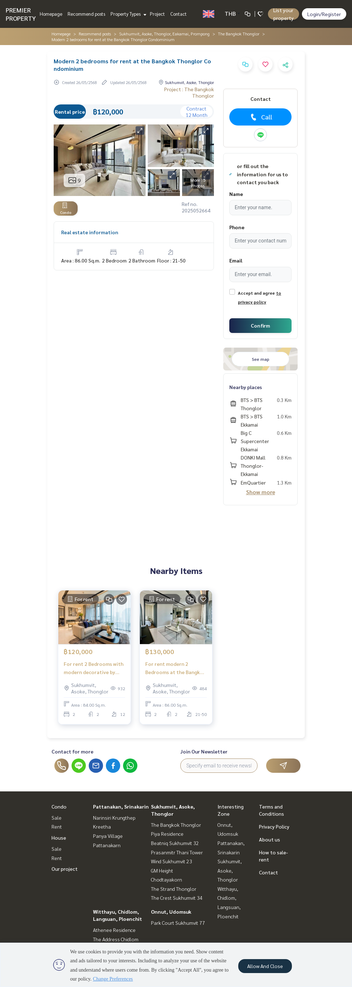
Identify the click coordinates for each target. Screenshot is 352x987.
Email (235, 260)
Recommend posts (86, 14)
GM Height (162, 870)
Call (260, 117)
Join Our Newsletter (204, 751)
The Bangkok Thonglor (238, 33)
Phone (236, 227)
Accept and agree (256, 293)
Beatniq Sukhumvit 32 (175, 843)
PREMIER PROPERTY (21, 14)
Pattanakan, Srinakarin (121, 806)
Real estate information (89, 232)
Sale (57, 817)
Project (157, 14)
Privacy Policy (274, 826)
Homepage (51, 14)
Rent (57, 826)
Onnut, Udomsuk (171, 911)
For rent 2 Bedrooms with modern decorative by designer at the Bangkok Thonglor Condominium (93, 668)
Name (236, 194)
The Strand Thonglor (173, 888)
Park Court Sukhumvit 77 (178, 922)
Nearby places (245, 387)
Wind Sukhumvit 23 (171, 861)
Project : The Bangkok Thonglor (189, 92)
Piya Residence (167, 833)
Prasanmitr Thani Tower (177, 852)
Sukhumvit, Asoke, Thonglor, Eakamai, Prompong (164, 33)
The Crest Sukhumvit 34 (176, 897)
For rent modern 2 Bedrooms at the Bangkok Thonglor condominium (175, 668)
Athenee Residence (114, 930)
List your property (283, 14)
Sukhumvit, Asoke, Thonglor (229, 870)
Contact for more (72, 751)
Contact (178, 14)
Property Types (128, 14)
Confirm (260, 325)
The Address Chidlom (115, 939)
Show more (260, 492)
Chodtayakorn (166, 879)
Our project (65, 868)
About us (269, 839)
